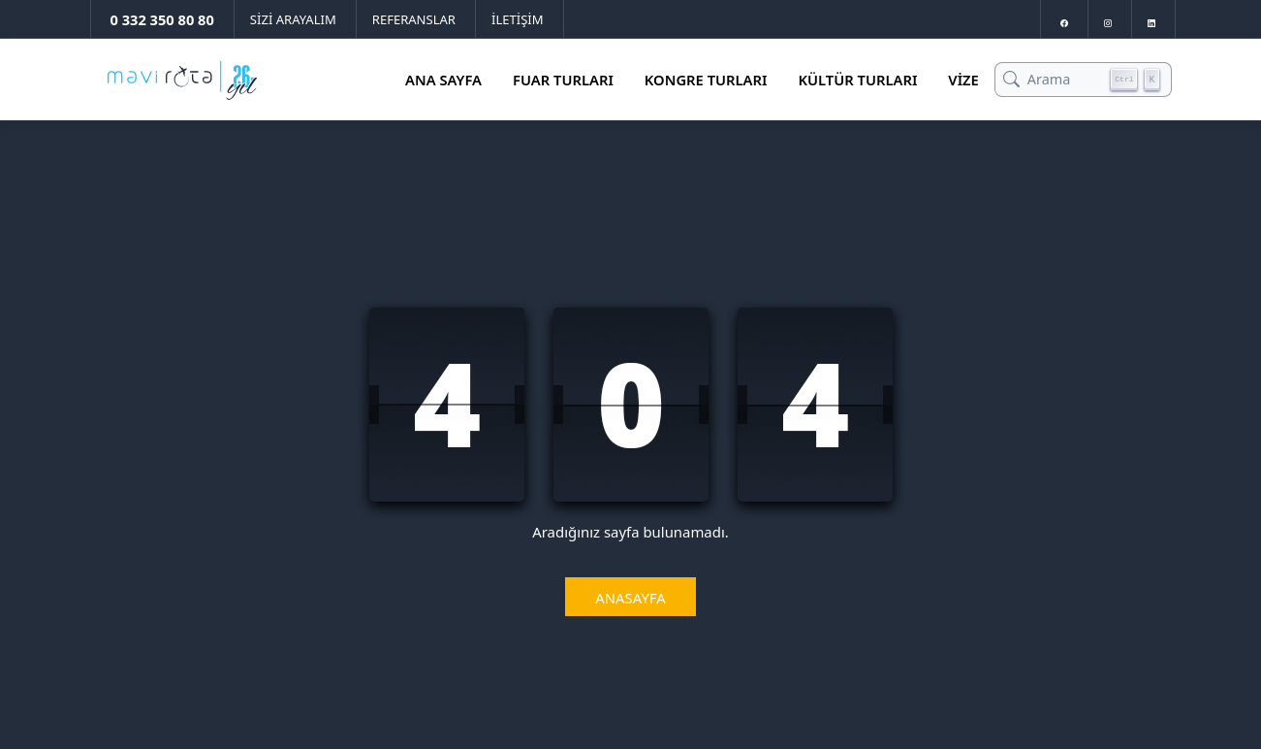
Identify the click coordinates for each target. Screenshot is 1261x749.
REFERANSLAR (414, 19)
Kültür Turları (857, 79)
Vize (963, 79)
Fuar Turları (563, 79)
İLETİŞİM (517, 19)
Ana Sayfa (443, 79)
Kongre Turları (706, 79)
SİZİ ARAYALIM (293, 19)
